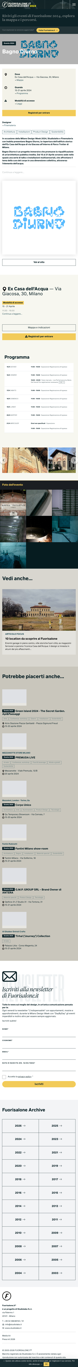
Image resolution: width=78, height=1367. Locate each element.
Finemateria (9, 126)
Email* (5, 1044)
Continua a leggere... (12, 306)
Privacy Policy (8, 1353)
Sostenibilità (57, 132)
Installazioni (24, 132)
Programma (21, 94)
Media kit (6, 1328)
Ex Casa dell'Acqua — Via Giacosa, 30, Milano (37, 77)
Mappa (19, 80)
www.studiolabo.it (13, 1320)
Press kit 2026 (8, 1331)
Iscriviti (39, 1076)
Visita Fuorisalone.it (48, 30)
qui (38, 1364)
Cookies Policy (22, 1353)
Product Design (40, 132)
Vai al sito (38, 254)
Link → (62, 374)
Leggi (18, 104)
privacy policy (24, 1069)
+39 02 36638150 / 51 (14, 1313)
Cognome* (7, 1032)
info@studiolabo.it (13, 1317)
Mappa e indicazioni (39, 320)
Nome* (5, 1021)
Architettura (9, 132)
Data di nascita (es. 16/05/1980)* (18, 1055)
